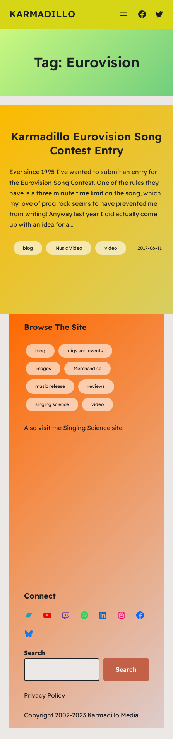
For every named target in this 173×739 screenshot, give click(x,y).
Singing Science (86, 428)
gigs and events (85, 350)
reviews (96, 386)
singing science (52, 404)
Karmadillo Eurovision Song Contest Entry (86, 143)
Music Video (68, 248)
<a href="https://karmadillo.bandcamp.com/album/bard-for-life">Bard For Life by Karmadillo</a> (91, 510)
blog (28, 248)
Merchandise (87, 368)
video (110, 248)
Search (34, 653)
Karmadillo (42, 14)
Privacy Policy (44, 695)
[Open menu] (123, 14)
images (43, 368)
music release (50, 386)
